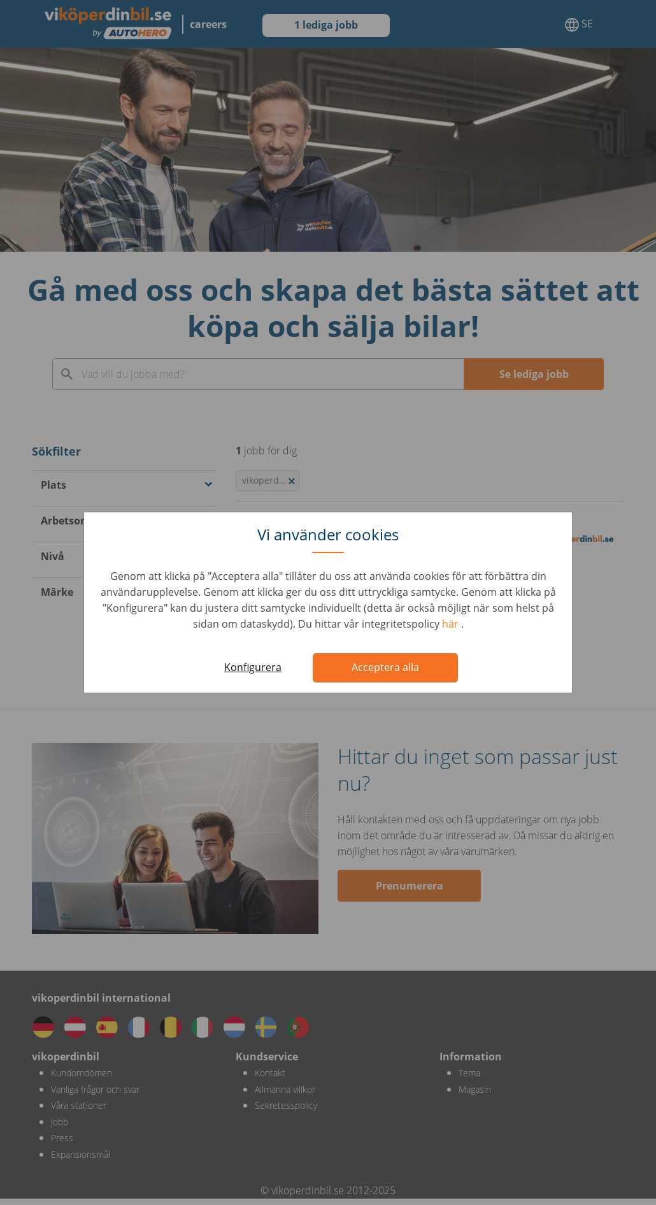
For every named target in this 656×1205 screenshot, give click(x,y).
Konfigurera (253, 667)
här (451, 624)
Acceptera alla (385, 667)
